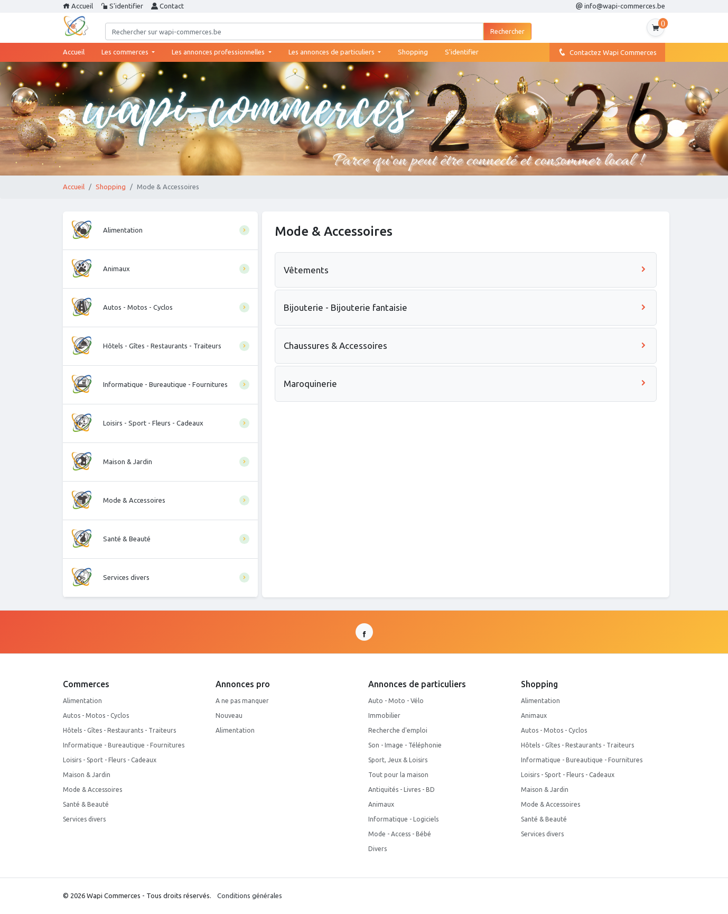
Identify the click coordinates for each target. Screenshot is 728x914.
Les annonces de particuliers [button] (332, 52)
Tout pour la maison (398, 774)
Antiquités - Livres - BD (401, 789)
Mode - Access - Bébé (399, 833)
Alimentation (82, 700)
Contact (167, 6)
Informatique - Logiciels (403, 819)
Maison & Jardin (86, 774)
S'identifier (122, 6)
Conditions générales (249, 895)
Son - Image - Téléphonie (405, 745)
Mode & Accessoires (92, 789)
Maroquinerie (466, 383)
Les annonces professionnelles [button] (219, 52)
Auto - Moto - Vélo (396, 700)
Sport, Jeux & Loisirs (397, 759)
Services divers (84, 819)
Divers (377, 848)
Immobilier (384, 715)
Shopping (413, 52)
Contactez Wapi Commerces (607, 52)
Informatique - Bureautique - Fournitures (123, 745)
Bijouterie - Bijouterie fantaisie (466, 307)
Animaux (381, 804)
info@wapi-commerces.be (620, 6)
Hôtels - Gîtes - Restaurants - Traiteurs (119, 730)
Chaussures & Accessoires (466, 345)
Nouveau (229, 715)
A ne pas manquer (242, 700)
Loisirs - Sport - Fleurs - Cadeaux (109, 759)
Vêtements (466, 270)
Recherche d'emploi (397, 730)
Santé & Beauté (86, 804)
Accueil (78, 6)
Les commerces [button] (125, 52)
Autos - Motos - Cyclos (96, 715)
